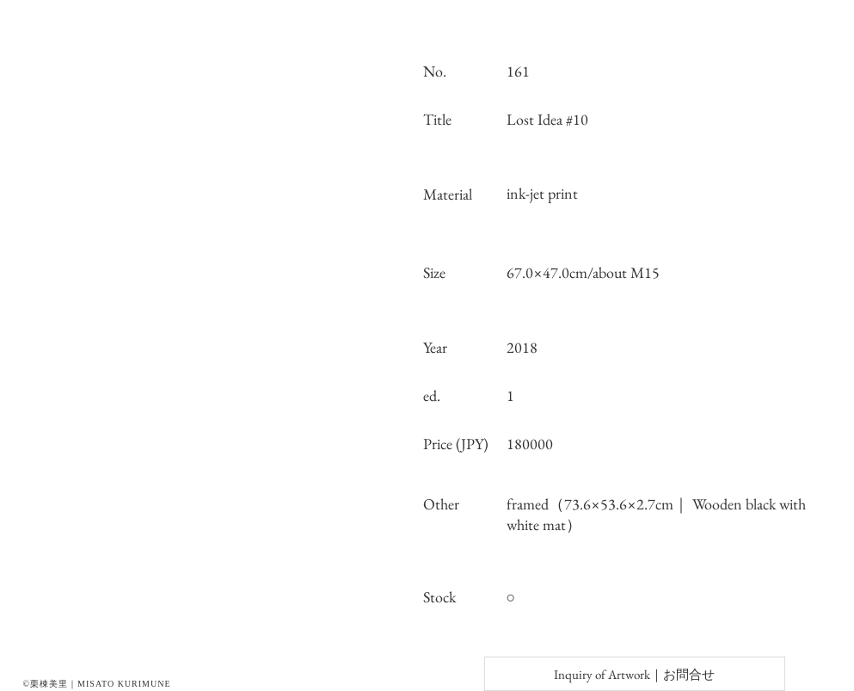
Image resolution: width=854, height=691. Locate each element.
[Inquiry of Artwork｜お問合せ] (634, 674)
